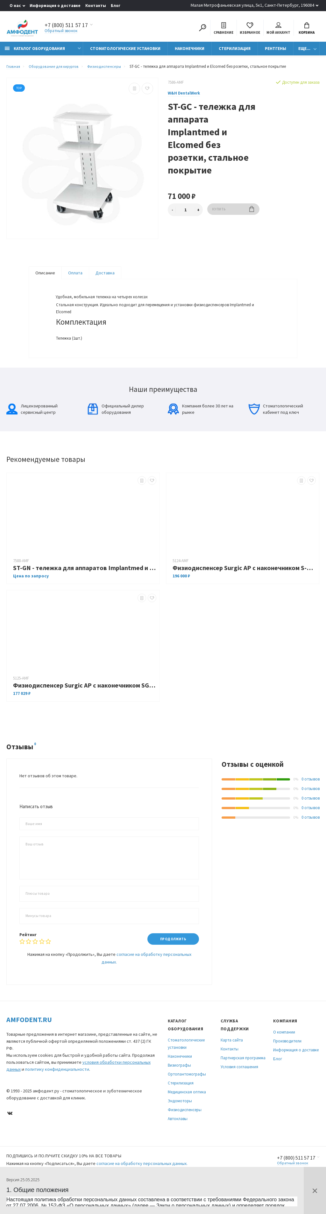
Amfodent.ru (29, 1041)
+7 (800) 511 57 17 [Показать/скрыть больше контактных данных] (66, 26)
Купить (233, 213)
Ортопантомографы (187, 1096)
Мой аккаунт (278, 29)
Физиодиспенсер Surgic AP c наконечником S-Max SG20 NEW (244, 589)
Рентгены (275, 51)
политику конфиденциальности (57, 1091)
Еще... (304, 51)
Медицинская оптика (187, 1114)
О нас (15, 5)
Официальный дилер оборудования (115, 430)
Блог (115, 5)
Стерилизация (235, 51)
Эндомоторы (180, 1123)
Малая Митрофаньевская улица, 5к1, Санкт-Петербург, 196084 (252, 5)
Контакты (95, 5)
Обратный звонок (61, 31)
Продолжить (170, 960)
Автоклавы (178, 1140)
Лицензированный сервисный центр (32, 430)
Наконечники (189, 51)
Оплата (75, 276)
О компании (284, 1054)
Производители (287, 1063)
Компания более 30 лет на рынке (200, 430)
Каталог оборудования (35, 51)
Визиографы (179, 1087)
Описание (45, 276)
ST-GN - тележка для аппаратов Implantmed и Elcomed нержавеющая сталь (84, 589)
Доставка (105, 276)
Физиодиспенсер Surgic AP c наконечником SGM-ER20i (84, 706)
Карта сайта (232, 1062)
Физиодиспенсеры (185, 1131)
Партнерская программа (243, 1080)
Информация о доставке (55, 5)
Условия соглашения (239, 1088)
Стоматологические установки (125, 51)
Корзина (307, 29)
